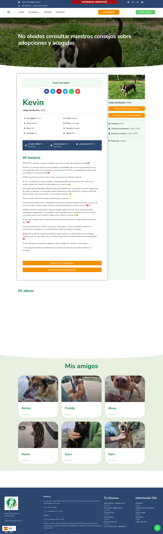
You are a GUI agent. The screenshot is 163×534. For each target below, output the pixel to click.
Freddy (70, 411)
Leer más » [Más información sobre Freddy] (68, 417)
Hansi (26, 457)
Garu (68, 457)
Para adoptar (64, 85)
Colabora (34, 13)
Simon (26, 411)
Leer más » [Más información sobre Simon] (25, 417)
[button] (46, 93)
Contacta (60, 13)
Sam (111, 457)
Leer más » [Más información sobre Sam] (112, 463)
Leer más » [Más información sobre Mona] (112, 417)
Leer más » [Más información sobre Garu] (68, 463)
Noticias (48, 13)
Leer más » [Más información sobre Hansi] (25, 463)
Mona (112, 411)
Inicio (21, 13)
